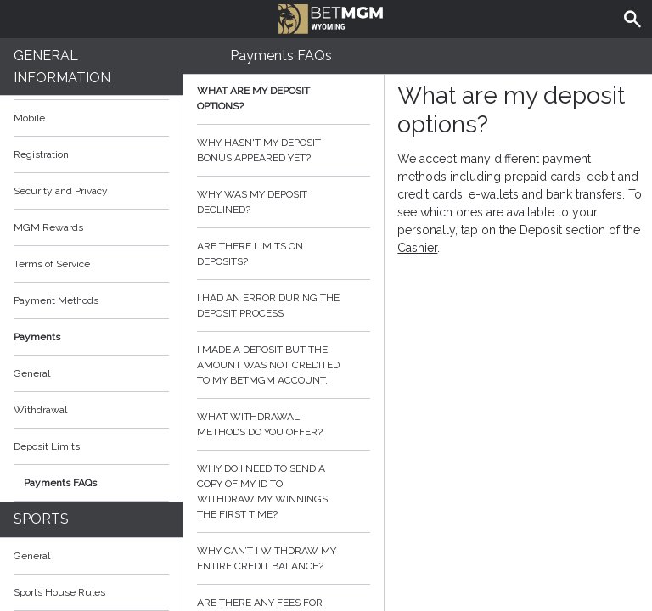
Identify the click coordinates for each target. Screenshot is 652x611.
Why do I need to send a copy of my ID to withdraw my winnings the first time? (283, 491)
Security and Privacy (61, 191)
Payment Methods (91, 300)
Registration (41, 154)
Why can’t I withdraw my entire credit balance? (283, 558)
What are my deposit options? (283, 98)
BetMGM (330, 17)
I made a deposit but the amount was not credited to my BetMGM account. (283, 365)
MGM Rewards (48, 227)
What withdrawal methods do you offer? (283, 424)
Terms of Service (91, 264)
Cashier (417, 248)
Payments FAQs (60, 483)
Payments (91, 337)
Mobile (29, 118)
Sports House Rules (59, 592)
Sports (41, 519)
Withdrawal (40, 410)
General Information (62, 67)
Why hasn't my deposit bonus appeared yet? (283, 150)
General (32, 373)
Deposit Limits (47, 446)
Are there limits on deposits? (283, 253)
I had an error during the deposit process (283, 305)
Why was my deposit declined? (283, 202)
